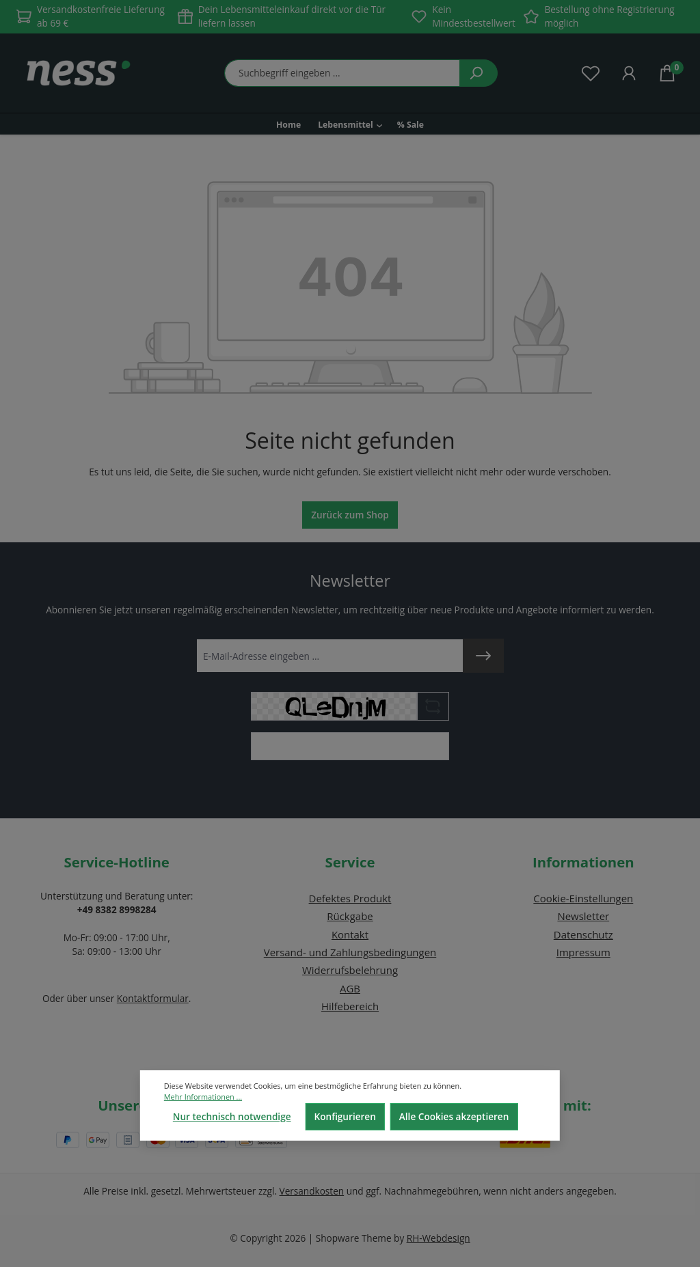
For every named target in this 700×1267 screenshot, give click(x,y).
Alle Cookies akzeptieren (454, 1116)
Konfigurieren (345, 1116)
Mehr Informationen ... (203, 1096)
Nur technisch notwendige (232, 1116)
